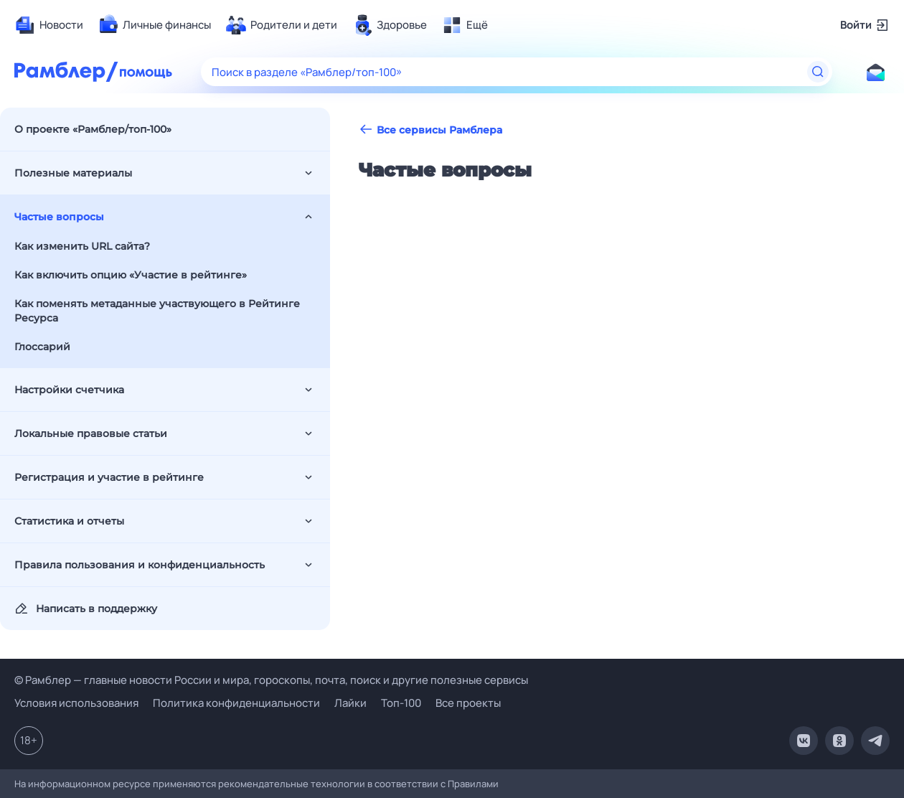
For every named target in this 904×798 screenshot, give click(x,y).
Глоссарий (42, 346)
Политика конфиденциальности (236, 702)
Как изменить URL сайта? (82, 246)
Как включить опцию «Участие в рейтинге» (130, 274)
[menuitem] (48, 25)
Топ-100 (401, 702)
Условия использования (76, 702)
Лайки (350, 702)
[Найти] (818, 71)
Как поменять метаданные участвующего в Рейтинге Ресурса (157, 310)
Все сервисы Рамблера (430, 129)
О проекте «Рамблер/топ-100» (92, 129)
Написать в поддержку (85, 608)
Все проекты (468, 702)
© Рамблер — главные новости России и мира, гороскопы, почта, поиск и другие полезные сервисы (271, 679)
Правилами (473, 783)
